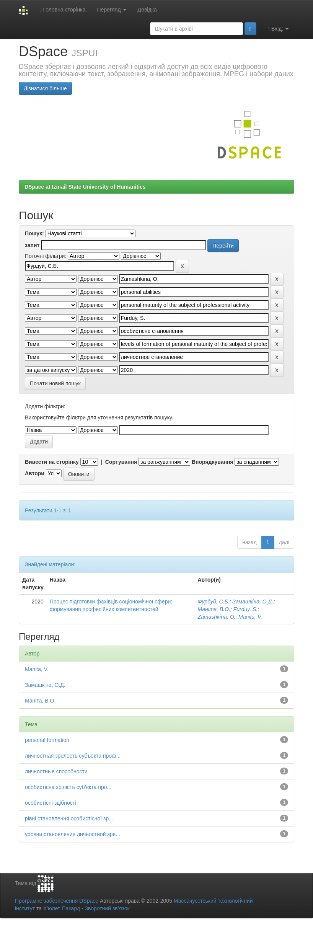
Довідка (147, 10)
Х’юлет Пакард (61, 908)
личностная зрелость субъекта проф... (73, 756)
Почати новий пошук (55, 383)
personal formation (47, 740)
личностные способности (56, 771)
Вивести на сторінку (52, 462)
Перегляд (111, 10)
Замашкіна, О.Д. (252, 601)
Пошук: (34, 233)
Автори (34, 473)
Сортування (121, 462)
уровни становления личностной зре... (72, 834)
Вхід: (278, 29)
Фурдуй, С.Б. (213, 601)
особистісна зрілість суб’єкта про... (68, 787)
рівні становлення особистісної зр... (69, 818)
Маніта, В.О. (213, 609)
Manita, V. (250, 617)
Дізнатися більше (45, 88)
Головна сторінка (62, 10)
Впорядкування (212, 462)
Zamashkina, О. (216, 617)
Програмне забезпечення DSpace (56, 901)
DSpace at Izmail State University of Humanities (85, 187)
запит (32, 245)
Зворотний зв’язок (107, 908)
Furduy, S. (245, 609)
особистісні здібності (50, 803)
